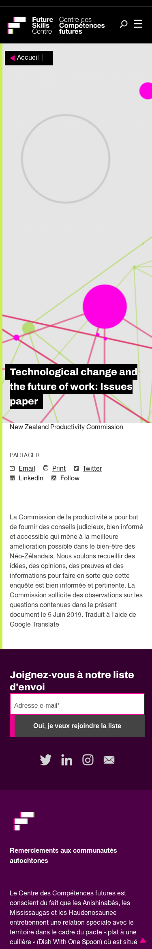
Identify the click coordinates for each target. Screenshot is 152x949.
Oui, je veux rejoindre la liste (77, 725)
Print (59, 469)
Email (27, 469)
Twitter (92, 469)
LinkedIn (31, 479)
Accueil (28, 58)
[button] (141, 940)
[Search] (123, 24)
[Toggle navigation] (138, 24)
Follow (69, 479)
